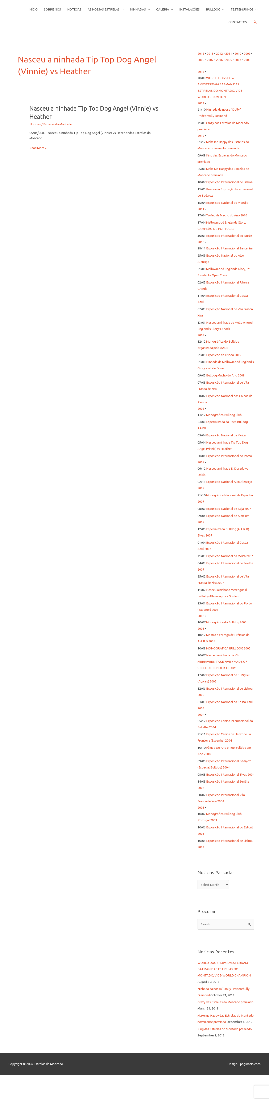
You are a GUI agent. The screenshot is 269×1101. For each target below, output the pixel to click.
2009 (247, 53)
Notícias (74, 9)
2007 (210, 60)
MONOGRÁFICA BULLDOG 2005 (228, 661)
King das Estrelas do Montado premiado (226, 1054)
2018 (201, 53)
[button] (255, 22)
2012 (219, 53)
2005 (228, 60)
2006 (219, 60)
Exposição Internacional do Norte (230, 242)
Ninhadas (138, 9)
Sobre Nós (52, 9)
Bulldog (213, 9)
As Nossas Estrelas (104, 9)
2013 (210, 53)
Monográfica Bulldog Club (224, 427)
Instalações (189, 9)
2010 (238, 53)
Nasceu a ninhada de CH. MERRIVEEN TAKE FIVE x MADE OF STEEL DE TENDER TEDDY (222, 674)
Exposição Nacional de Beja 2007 (229, 521)
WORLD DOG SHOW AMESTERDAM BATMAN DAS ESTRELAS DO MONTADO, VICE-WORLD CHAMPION (224, 988)
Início (33, 9)
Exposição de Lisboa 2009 (224, 367)
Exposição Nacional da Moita (226, 448)
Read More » (38, 148)
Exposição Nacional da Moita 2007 (230, 568)
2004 (238, 60)
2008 (201, 60)
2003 (247, 60)
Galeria (162, 9)
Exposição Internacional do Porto (230, 468)
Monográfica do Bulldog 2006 (226, 635)
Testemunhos (242, 9)
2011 (228, 53)
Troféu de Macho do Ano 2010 (227, 221)
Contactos (237, 22)
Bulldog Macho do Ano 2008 (225, 388)
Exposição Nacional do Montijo (228, 209)
